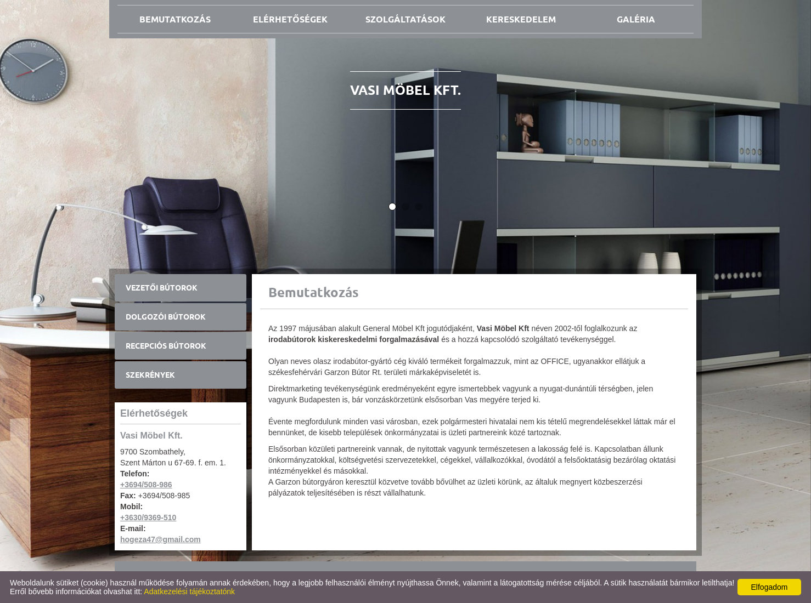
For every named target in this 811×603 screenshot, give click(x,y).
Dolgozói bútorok (166, 316)
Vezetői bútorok (162, 287)
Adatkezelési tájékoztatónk (189, 591)
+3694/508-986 (146, 484)
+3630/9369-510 (148, 517)
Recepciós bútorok (166, 346)
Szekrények (150, 375)
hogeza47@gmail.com (160, 539)
